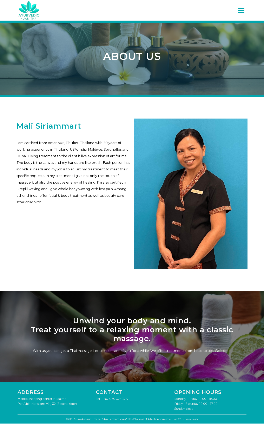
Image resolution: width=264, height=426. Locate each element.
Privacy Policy (190, 419)
